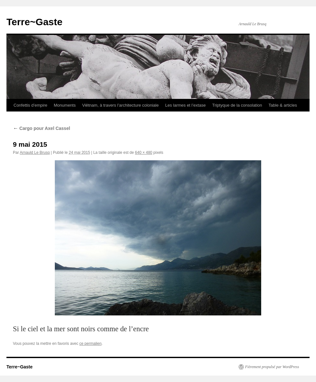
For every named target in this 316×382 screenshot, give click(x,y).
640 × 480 (144, 152)
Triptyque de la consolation (237, 105)
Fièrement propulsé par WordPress (272, 367)
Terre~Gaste (34, 21)
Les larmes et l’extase (185, 105)
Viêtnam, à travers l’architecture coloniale (120, 105)
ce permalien (90, 343)
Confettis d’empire (30, 105)
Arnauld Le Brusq (35, 152)
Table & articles (283, 105)
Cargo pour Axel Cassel (41, 128)
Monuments (65, 105)
